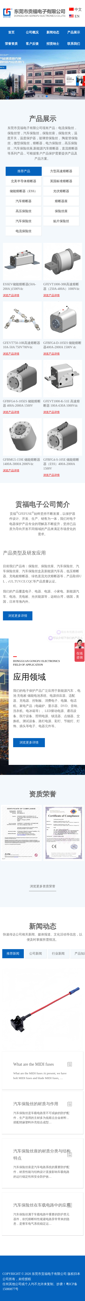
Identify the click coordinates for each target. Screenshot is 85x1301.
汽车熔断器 (24, 201)
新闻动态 (52, 32)
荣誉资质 (11, 43)
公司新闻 (35, 953)
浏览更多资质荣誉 (42, 886)
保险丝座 (61, 211)
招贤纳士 (52, 43)
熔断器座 (61, 201)
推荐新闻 (13, 953)
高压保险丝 (24, 211)
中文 (75, 9)
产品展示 (73, 32)
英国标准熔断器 (61, 181)
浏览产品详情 (11, 295)
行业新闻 (58, 953)
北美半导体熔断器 (23, 181)
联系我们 (73, 43)
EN (74, 16)
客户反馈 (32, 43)
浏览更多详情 (17, 615)
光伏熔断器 (61, 191)
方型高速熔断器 (61, 171)
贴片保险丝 (61, 221)
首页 (11, 32)
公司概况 (32, 32)
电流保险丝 (24, 231)
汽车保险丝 (24, 221)
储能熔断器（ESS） (23, 191)
